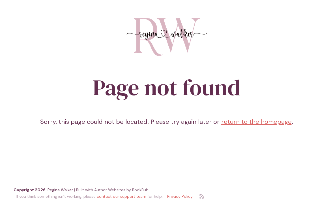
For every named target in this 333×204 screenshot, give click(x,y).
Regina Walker (60, 189)
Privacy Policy (180, 196)
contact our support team (121, 196)
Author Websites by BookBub (121, 189)
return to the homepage (256, 122)
